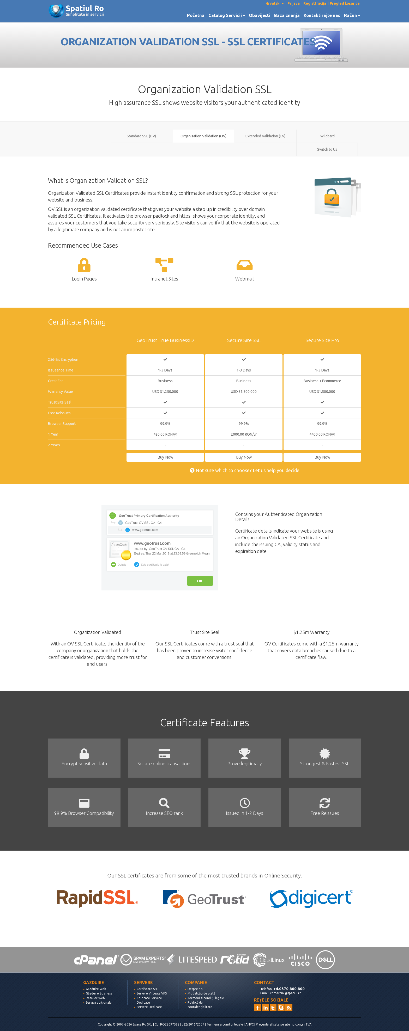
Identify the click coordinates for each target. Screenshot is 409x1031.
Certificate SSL (147, 989)
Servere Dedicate (149, 1007)
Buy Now (165, 457)
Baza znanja (287, 15)
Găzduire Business (99, 993)
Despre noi (195, 989)
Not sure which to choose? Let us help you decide (244, 470)
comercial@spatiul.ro (286, 993)
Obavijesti (259, 15)
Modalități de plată (201, 993)
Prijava (293, 3)
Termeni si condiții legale (206, 998)
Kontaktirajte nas (322, 15)
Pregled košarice (345, 3)
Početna (195, 15)
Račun (352, 15)
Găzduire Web (96, 989)
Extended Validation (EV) (265, 136)
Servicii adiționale (99, 1002)
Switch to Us (327, 149)
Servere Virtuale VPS (152, 993)
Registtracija (314, 3)
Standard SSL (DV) (141, 136)
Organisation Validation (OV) (203, 136)
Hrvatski (275, 3)
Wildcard (327, 136)
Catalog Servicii (226, 15)
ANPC (249, 1024)
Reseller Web (95, 998)
